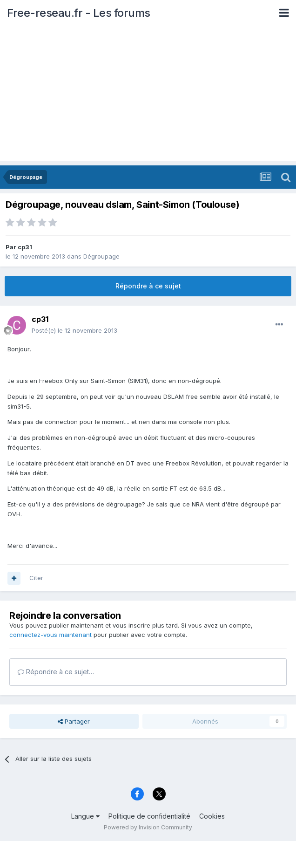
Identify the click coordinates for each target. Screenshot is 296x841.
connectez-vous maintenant (50, 634)
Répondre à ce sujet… (56, 672)
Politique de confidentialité (149, 816)
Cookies (212, 816)
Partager (74, 721)
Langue (85, 816)
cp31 (25, 247)
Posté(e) (74, 330)
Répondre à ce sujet (148, 286)
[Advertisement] (148, 95)
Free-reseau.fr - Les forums (78, 13)
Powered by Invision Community (148, 827)
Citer (36, 577)
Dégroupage (101, 256)
